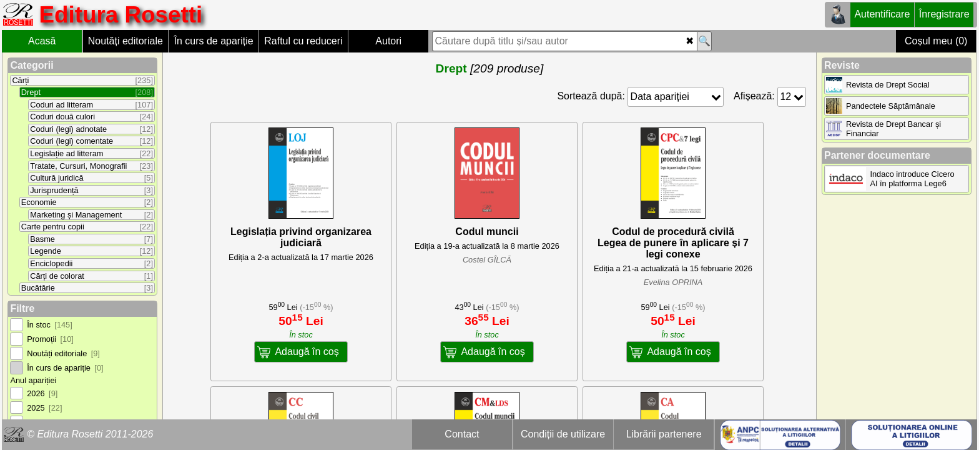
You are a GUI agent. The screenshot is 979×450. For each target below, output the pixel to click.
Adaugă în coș (306, 351)
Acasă (42, 41)
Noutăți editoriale (125, 41)
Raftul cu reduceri (303, 41)
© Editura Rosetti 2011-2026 (90, 434)
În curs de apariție (213, 41)
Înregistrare (944, 14)
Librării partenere (664, 434)
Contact (462, 434)
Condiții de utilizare (563, 434)
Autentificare (882, 14)
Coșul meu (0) (936, 41)
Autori (388, 41)
